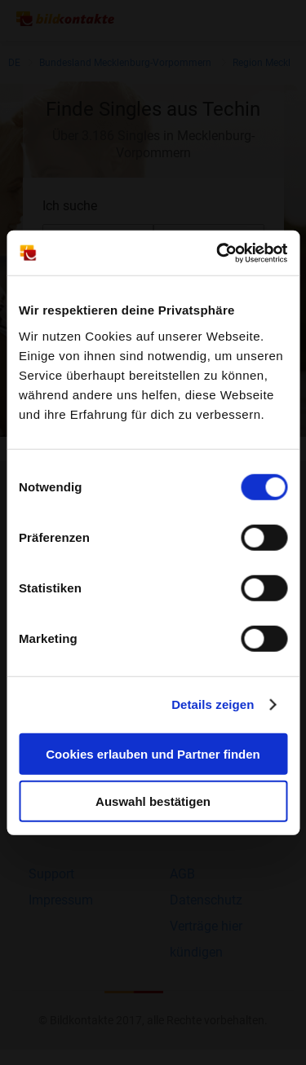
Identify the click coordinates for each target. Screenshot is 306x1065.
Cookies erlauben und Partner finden (153, 753)
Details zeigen (212, 704)
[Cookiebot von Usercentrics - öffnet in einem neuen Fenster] (218, 252)
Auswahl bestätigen (153, 801)
